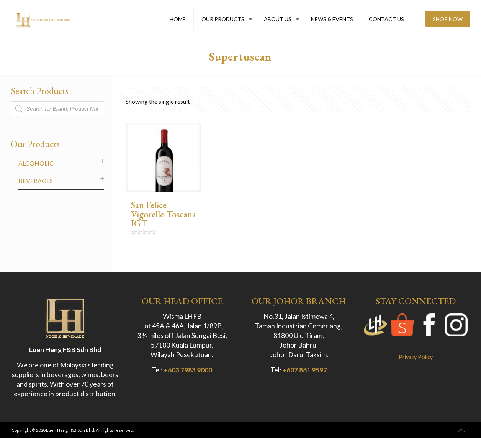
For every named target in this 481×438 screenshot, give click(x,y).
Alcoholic (36, 163)
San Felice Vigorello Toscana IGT (163, 214)
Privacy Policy (416, 357)
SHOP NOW (448, 19)
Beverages (35, 180)
